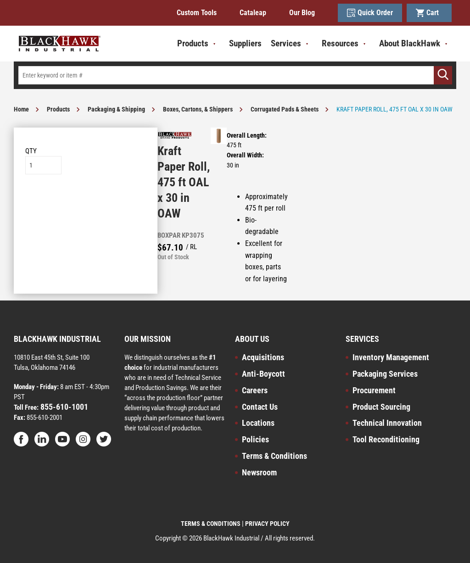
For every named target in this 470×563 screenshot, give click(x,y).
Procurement (374, 390)
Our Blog (302, 12)
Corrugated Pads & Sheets (285, 109)
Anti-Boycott (263, 374)
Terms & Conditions (274, 456)
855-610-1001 (63, 407)
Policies (255, 439)
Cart (429, 12)
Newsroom (259, 472)
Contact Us (260, 407)
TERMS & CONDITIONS (211, 523)
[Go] (443, 75)
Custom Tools (197, 12)
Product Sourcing (381, 407)
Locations (258, 423)
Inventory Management (390, 357)
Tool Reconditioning (386, 439)
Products (58, 109)
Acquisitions (263, 357)
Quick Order (370, 12)
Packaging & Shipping (116, 109)
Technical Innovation (387, 423)
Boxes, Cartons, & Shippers (198, 109)
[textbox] (235, 75)
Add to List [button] (85, 202)
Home (21, 109)
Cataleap (253, 12)
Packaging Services (385, 374)
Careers (255, 390)
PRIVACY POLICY (267, 523)
